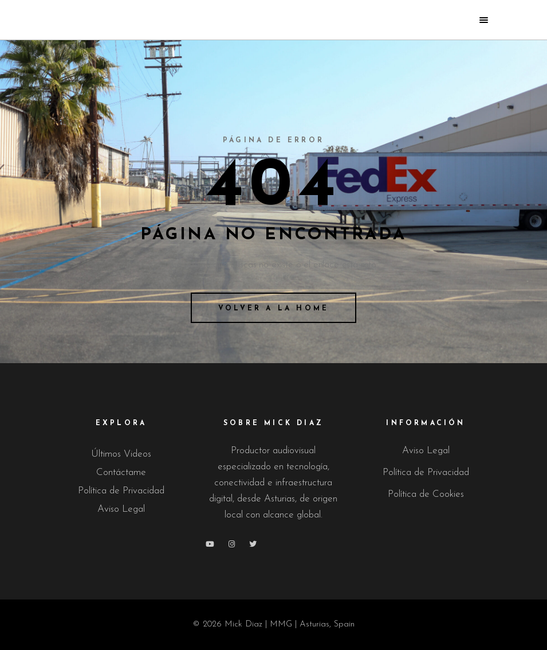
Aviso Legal (121, 509)
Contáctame (121, 472)
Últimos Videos (121, 454)
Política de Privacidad (121, 491)
